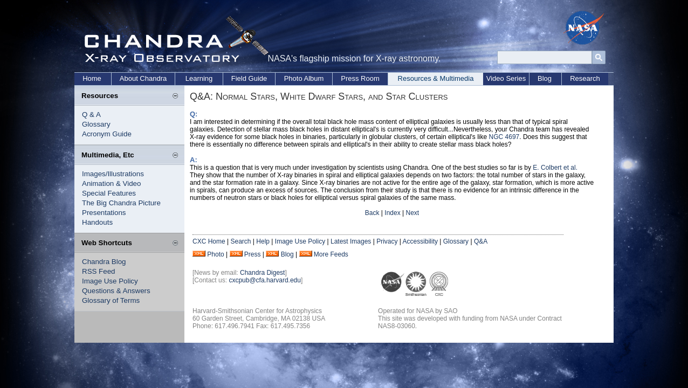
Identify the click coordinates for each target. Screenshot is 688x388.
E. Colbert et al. (555, 167)
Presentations (104, 213)
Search (240, 241)
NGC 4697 (504, 137)
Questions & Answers (116, 291)
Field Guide (249, 78)
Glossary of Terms (111, 300)
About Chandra (143, 78)
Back (372, 213)
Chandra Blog (104, 262)
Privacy (386, 241)
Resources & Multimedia (436, 78)
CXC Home (208, 241)
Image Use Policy (110, 281)
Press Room (360, 78)
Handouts (97, 222)
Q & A (91, 114)
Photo (215, 254)
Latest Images (351, 241)
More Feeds (331, 254)
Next (412, 213)
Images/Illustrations (113, 174)
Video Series (506, 78)
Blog (545, 78)
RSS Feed (98, 271)
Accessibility (420, 241)
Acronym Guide (107, 134)
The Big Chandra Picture (121, 203)
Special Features (109, 193)
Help (263, 241)
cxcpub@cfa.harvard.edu (265, 280)
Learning (199, 78)
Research (585, 78)
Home (91, 78)
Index (392, 213)
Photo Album (304, 78)
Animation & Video (111, 183)
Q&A (480, 241)
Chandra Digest (262, 272)
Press (252, 254)
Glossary (96, 124)
